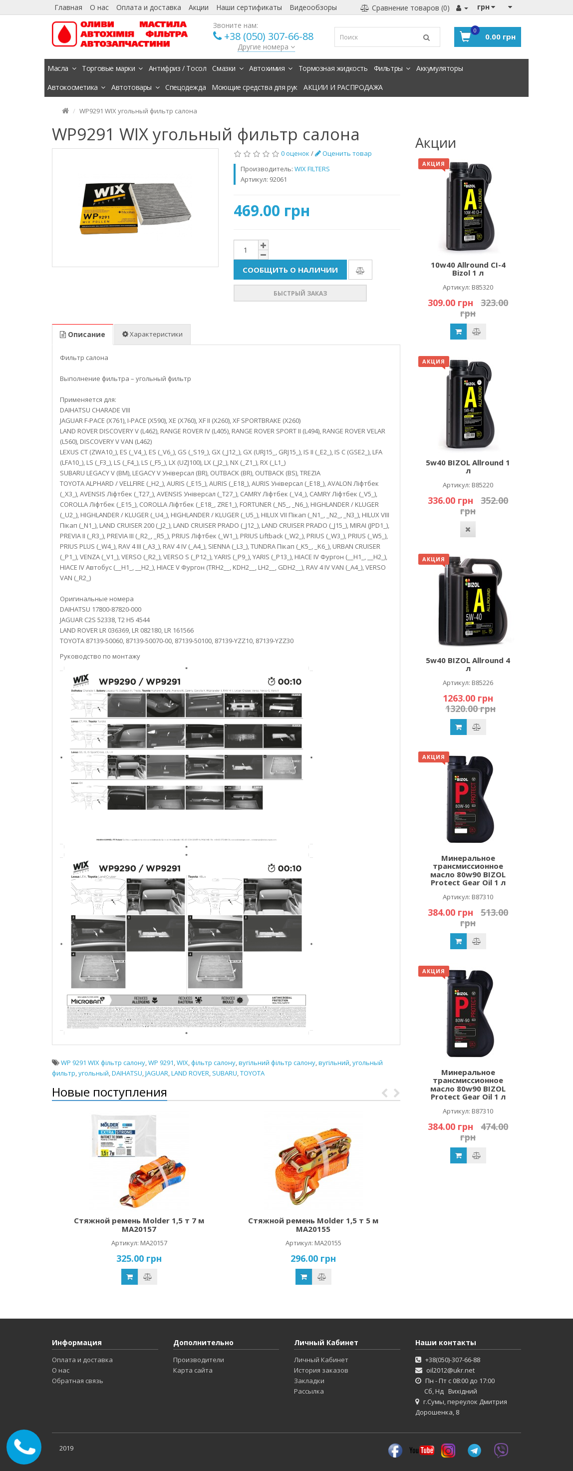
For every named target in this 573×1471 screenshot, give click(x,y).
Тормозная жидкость (333, 68)
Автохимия (270, 68)
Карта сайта (193, 1370)
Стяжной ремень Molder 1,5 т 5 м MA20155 (313, 1224)
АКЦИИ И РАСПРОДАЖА (343, 87)
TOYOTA (252, 1073)
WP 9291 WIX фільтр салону (103, 1062)
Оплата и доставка (148, 7)
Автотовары (135, 87)
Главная (68, 7)
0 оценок (295, 153)
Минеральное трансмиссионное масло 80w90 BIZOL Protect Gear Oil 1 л (468, 870)
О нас (99, 7)
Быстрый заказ (300, 293)
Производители (198, 1359)
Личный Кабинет (321, 1359)
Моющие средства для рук (254, 87)
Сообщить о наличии (290, 270)
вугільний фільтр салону (277, 1062)
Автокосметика (76, 87)
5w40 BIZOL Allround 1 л (468, 466)
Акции (199, 7)
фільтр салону (213, 1062)
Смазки (227, 68)
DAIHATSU (127, 1073)
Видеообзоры (313, 7)
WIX (182, 1062)
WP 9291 (161, 1062)
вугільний (333, 1062)
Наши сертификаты (249, 7)
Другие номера (266, 46)
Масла (61, 68)
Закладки (309, 1380)
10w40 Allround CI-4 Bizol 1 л (468, 269)
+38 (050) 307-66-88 (268, 36)
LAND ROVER (190, 1073)
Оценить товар (343, 153)
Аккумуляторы (439, 68)
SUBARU (224, 1073)
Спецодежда (185, 87)
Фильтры (392, 68)
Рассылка (309, 1391)
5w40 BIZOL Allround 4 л (468, 664)
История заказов (321, 1370)
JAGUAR (156, 1073)
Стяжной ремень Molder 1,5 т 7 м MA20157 (139, 1224)
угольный (93, 1073)
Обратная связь (77, 1380)
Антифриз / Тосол (178, 68)
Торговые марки (112, 68)
